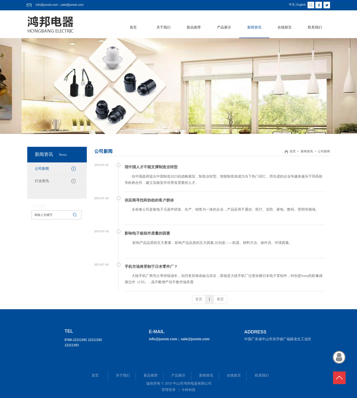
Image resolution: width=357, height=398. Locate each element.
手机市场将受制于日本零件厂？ (151, 267)
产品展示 (178, 375)
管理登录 (168, 390)
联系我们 (262, 375)
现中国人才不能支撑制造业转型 (151, 167)
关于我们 (123, 375)
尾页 (220, 299)
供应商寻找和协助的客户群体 (149, 200)
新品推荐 (151, 375)
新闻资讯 (307, 151)
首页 (293, 151)
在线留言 (234, 375)
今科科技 (188, 390)
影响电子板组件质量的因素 (147, 233)
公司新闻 (324, 151)
